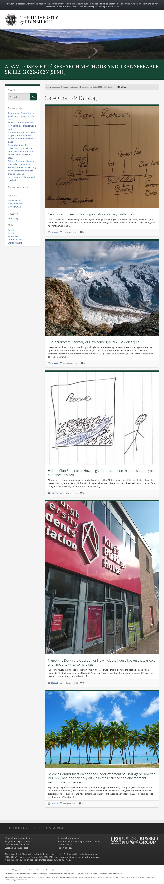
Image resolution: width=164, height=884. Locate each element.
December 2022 (15, 200)
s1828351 (54, 232)
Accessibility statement (69, 838)
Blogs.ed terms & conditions (18, 838)
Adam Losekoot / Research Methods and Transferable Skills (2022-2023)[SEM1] (79, 87)
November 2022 (15, 203)
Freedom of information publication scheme (79, 841)
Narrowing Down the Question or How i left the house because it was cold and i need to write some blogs (20, 151)
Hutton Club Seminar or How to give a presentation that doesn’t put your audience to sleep (101, 472)
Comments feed (15, 239)
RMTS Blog (13, 218)
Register (12, 229)
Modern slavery (65, 844)
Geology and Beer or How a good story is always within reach (21, 116)
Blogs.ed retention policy (17, 844)
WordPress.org (15, 242)
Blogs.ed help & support (16, 847)
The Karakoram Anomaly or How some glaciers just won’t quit (22, 125)
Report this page (66, 847)
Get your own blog (61, 870)
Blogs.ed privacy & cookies (17, 841)
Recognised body (14, 859)
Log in (11, 233)
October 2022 (14, 206)
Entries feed (13, 236)
